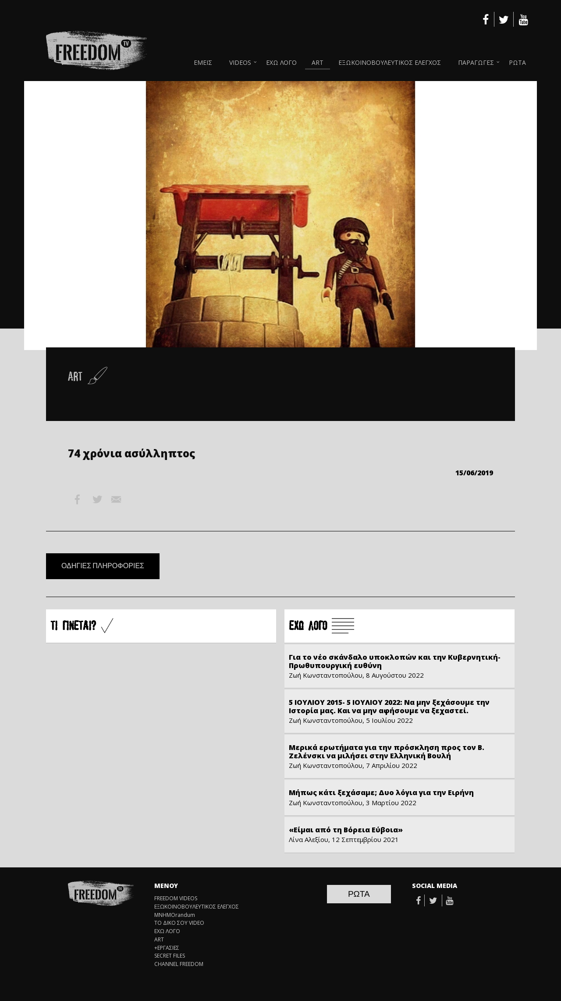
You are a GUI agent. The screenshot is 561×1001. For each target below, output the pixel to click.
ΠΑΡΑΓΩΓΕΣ (476, 62)
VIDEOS (240, 62)
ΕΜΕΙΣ (203, 62)
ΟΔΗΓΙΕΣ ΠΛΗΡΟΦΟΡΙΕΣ (102, 566)
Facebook (77, 499)
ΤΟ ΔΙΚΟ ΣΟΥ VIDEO (179, 923)
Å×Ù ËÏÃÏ (321, 626)
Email (116, 499)
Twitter (97, 499)
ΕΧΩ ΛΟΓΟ (281, 62)
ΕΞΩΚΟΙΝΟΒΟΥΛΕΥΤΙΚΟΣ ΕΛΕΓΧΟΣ (389, 62)
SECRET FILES (169, 956)
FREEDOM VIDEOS (175, 898)
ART (317, 62)
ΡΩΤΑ (517, 62)
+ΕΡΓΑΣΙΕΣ (166, 948)
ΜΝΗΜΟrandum (174, 915)
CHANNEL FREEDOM (178, 964)
